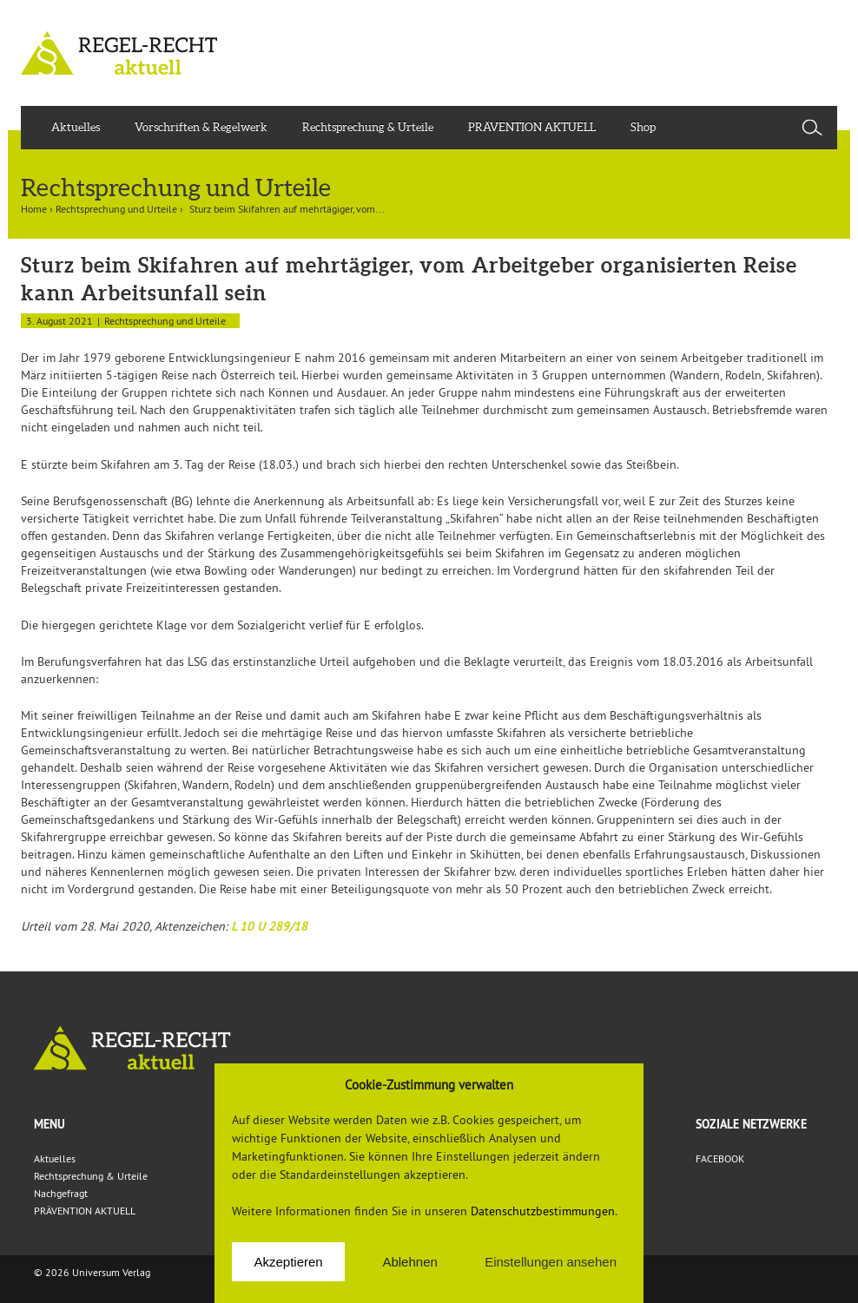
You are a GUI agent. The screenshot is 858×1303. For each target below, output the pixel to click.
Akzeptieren (288, 1261)
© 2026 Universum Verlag (92, 1272)
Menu (49, 1124)
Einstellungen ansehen (551, 1261)
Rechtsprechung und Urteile (116, 208)
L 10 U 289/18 (269, 926)
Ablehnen (409, 1261)
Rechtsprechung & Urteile (367, 127)
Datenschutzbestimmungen (543, 1211)
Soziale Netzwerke (751, 1124)
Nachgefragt (61, 1193)
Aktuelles (75, 127)
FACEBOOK (720, 1158)
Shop (643, 127)
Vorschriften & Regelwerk (201, 127)
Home (34, 208)
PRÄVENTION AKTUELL (532, 127)
